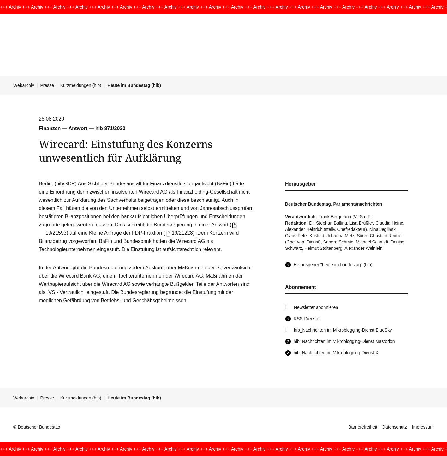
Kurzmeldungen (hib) (80, 85)
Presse (47, 85)
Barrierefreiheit (362, 426)
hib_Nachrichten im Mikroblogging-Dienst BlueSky (343, 330)
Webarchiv (23, 85)
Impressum (423, 426)
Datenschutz (394, 426)
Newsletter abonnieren (316, 307)
